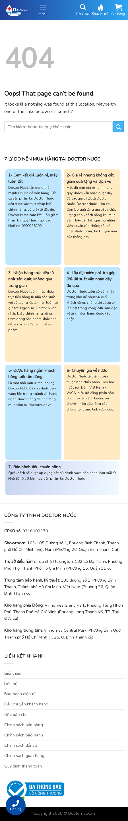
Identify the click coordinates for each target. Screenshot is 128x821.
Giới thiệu (12, 673)
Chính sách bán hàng (23, 725)
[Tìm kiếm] (83, 7)
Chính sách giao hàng (24, 755)
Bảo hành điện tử (20, 694)
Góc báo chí (15, 714)
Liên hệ (10, 683)
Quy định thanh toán (23, 766)
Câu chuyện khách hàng (26, 704)
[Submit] (118, 126)
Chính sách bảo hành (23, 735)
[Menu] (43, 10)
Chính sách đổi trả (20, 745)
